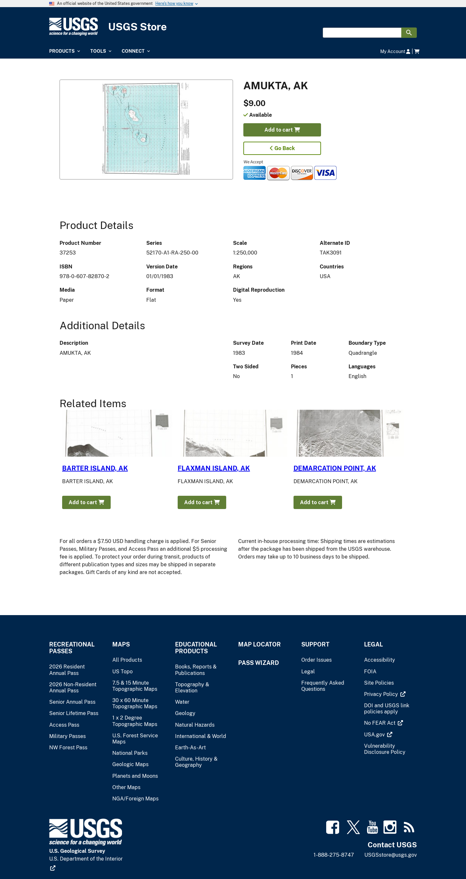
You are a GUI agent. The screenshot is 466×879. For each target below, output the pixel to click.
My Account (395, 51)
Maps (121, 644)
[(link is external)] (384, 694)
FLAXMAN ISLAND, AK (214, 468)
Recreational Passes (71, 648)
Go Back (282, 148)
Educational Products (196, 648)
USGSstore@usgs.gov (390, 855)
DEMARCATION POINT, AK (335, 468)
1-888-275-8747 (334, 855)
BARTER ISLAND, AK (95, 468)
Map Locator (259, 644)
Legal (373, 644)
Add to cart (282, 130)
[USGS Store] (110, 26)
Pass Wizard (258, 662)
